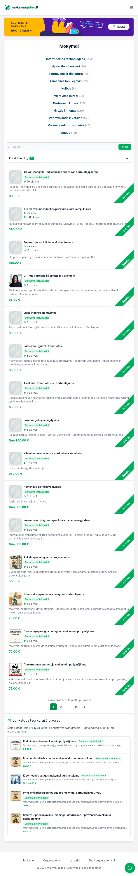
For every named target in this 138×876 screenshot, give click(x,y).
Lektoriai (74, 860)
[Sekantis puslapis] (84, 706)
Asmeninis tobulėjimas (69, 81)
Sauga (69, 132)
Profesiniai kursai (69, 103)
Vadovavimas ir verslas (69, 118)
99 (76, 706)
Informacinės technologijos (69, 59)
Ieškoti (124, 146)
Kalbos (69, 88)
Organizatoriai (52, 860)
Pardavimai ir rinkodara (69, 74)
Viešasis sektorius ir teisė (69, 125)
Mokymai (28, 860)
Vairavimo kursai (69, 96)
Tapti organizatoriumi (102, 860)
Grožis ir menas (69, 110)
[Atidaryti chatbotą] (130, 868)
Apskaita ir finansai (69, 66)
